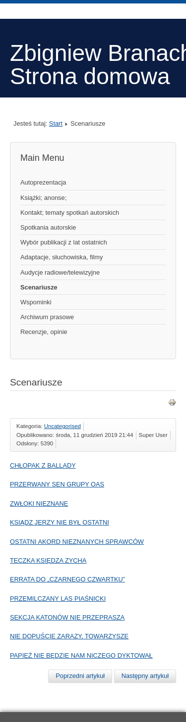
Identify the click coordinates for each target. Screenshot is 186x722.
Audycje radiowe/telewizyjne (60, 272)
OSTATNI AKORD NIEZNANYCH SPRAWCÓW (77, 541)
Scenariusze (39, 287)
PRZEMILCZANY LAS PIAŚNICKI (58, 598)
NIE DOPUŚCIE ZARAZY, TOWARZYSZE (69, 636)
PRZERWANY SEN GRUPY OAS (57, 484)
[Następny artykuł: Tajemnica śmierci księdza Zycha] (145, 676)
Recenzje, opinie (43, 332)
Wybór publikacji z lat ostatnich (63, 242)
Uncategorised (62, 426)
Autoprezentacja (43, 182)
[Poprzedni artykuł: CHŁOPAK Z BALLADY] (80, 676)
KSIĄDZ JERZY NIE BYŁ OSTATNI (59, 522)
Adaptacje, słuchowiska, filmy (61, 257)
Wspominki (36, 302)
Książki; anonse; (43, 197)
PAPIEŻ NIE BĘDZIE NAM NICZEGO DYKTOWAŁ (81, 655)
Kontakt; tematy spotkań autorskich (69, 212)
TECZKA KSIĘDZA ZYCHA (48, 560)
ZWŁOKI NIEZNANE (39, 503)
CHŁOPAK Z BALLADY (43, 465)
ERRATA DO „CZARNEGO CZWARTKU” (67, 579)
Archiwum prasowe (47, 317)
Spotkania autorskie (48, 227)
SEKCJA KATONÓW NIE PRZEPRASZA (67, 617)
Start (55, 123)
